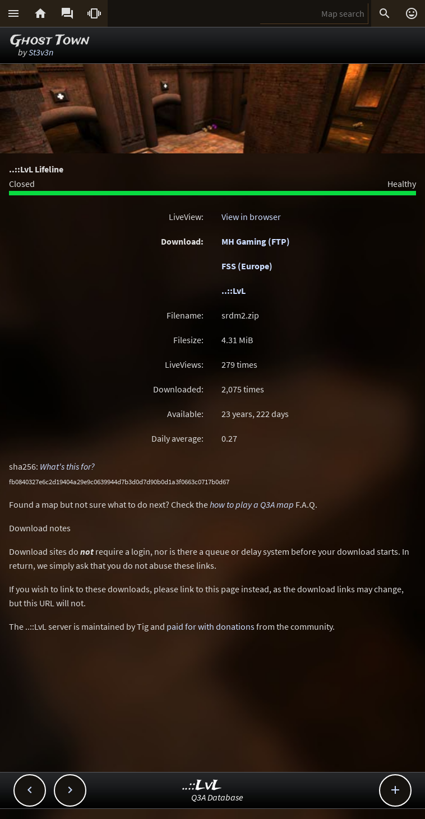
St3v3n (41, 52)
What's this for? (67, 466)
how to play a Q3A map (252, 504)
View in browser (251, 216)
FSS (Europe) (246, 266)
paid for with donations (211, 626)
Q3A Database (217, 797)
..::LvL (233, 290)
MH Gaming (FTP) (255, 241)
